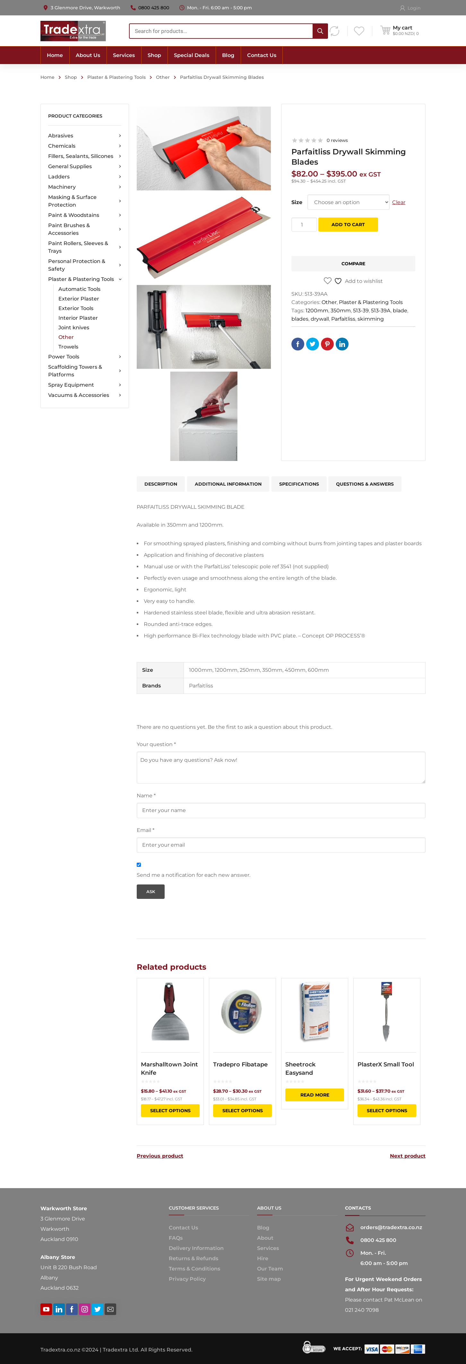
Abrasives (84, 136)
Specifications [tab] (299, 484)
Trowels (68, 347)
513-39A (381, 311)
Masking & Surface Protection (84, 201)
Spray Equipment (84, 385)
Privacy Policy (187, 1279)
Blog (263, 1228)
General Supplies (84, 166)
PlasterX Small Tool (386, 1064)
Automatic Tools (79, 289)
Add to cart (348, 224)
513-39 (361, 311)
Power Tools (84, 357)
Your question (156, 744)
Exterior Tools (75, 308)
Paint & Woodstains (84, 215)
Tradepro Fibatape (240, 1064)
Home (47, 77)
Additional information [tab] (228, 484)
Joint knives (73, 328)
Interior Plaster (78, 318)
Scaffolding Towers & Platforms (84, 371)
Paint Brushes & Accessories (84, 229)
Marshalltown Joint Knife (169, 1068)
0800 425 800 (153, 8)
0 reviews (337, 140)
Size (296, 202)
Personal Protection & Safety (84, 265)
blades (299, 319)
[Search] (320, 31)
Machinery (84, 187)
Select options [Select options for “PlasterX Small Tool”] (387, 1110)
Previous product (160, 1156)
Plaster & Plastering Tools (116, 77)
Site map (269, 1279)
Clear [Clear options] (398, 202)
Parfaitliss (343, 319)
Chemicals (84, 146)
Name (146, 796)
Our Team (270, 1269)
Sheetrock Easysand (300, 1068)
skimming (371, 319)
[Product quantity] (304, 225)
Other (163, 77)
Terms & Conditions (194, 1269)
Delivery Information (196, 1248)
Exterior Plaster (78, 299)
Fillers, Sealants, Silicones (84, 156)
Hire (262, 1258)
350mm (341, 311)
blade (400, 311)
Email (145, 830)
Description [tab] (160, 484)
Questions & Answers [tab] (365, 484)
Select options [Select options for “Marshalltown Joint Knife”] (170, 1110)
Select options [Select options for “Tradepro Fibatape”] (242, 1110)
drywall (320, 319)
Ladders (84, 177)
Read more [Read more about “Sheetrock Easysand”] (314, 1095)
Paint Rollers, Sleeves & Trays (84, 247)
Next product (408, 1156)
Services (268, 1248)
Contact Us (183, 1228)
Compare (353, 264)
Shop (71, 77)
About (265, 1238)
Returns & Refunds (193, 1258)
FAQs (176, 1238)
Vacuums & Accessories (84, 395)
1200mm (317, 311)
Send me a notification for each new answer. (193, 875)
